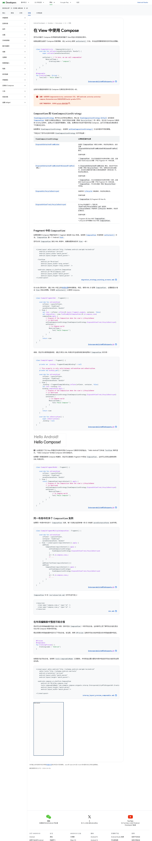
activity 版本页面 (62, 103)
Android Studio (142, 2)
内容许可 (49, 765)
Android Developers (39, 23)
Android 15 (94, 837)
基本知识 (24, 2)
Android (32, 837)
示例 (20, 13)
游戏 (51, 837)
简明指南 (39, 13)
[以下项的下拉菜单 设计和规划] (44, 2)
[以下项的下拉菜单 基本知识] (29, 2)
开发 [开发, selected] (51, 2)
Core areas (18, 8)
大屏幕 (72, 837)
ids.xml (111, 611)
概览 (3, 13)
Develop (6, 8)
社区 (78, 2)
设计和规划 (38, 2)
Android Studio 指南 (117, 837)
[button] (12, 17)
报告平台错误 (136, 837)
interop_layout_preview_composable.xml (98, 695)
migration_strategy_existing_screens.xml (97, 280)
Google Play (64, 2)
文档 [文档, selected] (29, 13)
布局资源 (65, 288)
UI (27, 8)
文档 (69, 23)
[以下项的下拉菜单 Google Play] (71, 2)
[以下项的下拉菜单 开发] (55, 2)
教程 (12, 13)
